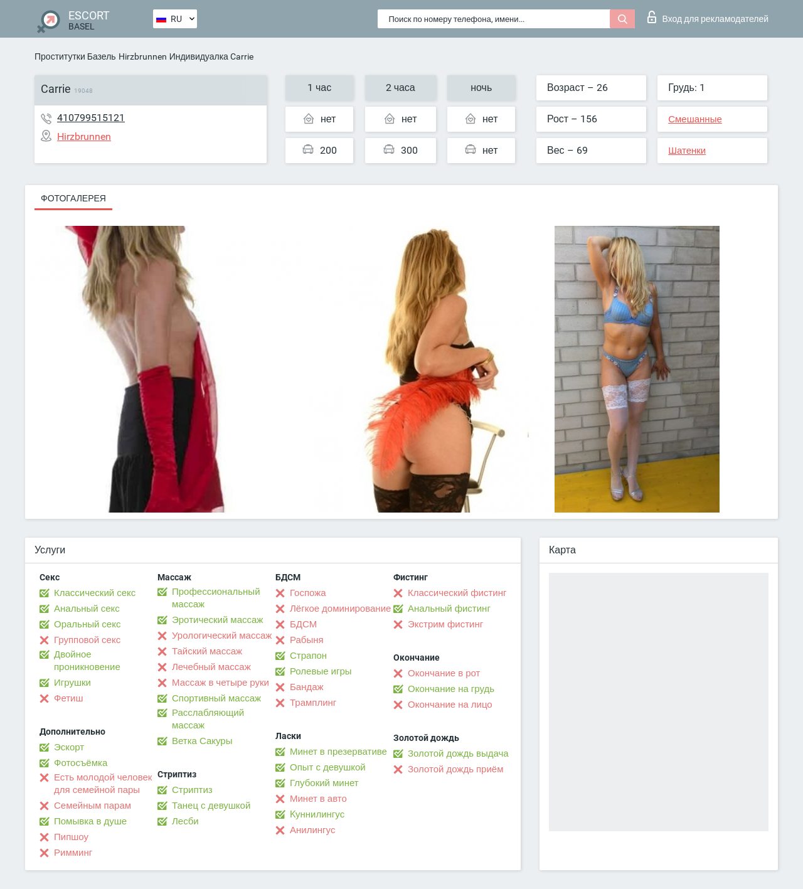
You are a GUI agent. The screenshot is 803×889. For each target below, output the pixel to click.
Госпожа (308, 593)
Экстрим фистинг (445, 624)
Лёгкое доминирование (340, 608)
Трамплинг (313, 702)
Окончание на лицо (450, 704)
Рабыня (307, 640)
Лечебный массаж (211, 667)
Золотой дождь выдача (458, 753)
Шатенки (687, 150)
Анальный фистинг (449, 608)
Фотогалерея (73, 198)
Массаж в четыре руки (220, 682)
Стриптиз (192, 790)
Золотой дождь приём (455, 769)
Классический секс (95, 593)
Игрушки (72, 682)
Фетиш (68, 698)
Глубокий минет (324, 783)
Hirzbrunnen (143, 56)
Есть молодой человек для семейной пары (103, 784)
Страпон (308, 655)
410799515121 (91, 118)
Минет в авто (318, 798)
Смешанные (695, 119)
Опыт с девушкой (328, 767)
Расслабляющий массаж (208, 719)
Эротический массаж (217, 619)
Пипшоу (71, 837)
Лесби (185, 821)
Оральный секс (87, 624)
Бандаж (307, 687)
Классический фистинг (457, 593)
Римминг (73, 852)
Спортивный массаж (216, 698)
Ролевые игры (321, 671)
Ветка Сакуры (202, 741)
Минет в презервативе (338, 751)
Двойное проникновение (87, 661)
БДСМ (303, 624)
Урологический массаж (222, 635)
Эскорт (69, 747)
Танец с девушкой (211, 805)
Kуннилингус (317, 814)
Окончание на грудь (451, 689)
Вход (707, 17)
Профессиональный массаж (216, 598)
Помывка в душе (90, 821)
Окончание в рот (444, 673)
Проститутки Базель (75, 56)
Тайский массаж (207, 651)
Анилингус (312, 830)
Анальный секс (87, 608)
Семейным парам (92, 805)
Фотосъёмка (80, 763)
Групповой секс (87, 640)
